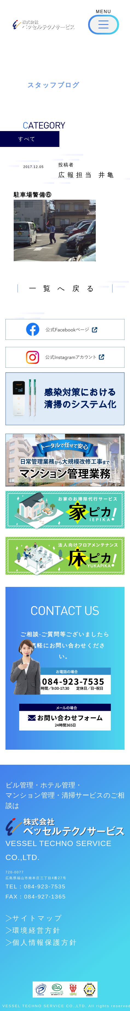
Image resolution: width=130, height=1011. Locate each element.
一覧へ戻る (65, 288)
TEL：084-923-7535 (35, 886)
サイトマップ (37, 918)
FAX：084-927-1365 (35, 896)
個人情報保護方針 (45, 942)
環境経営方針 (37, 930)
